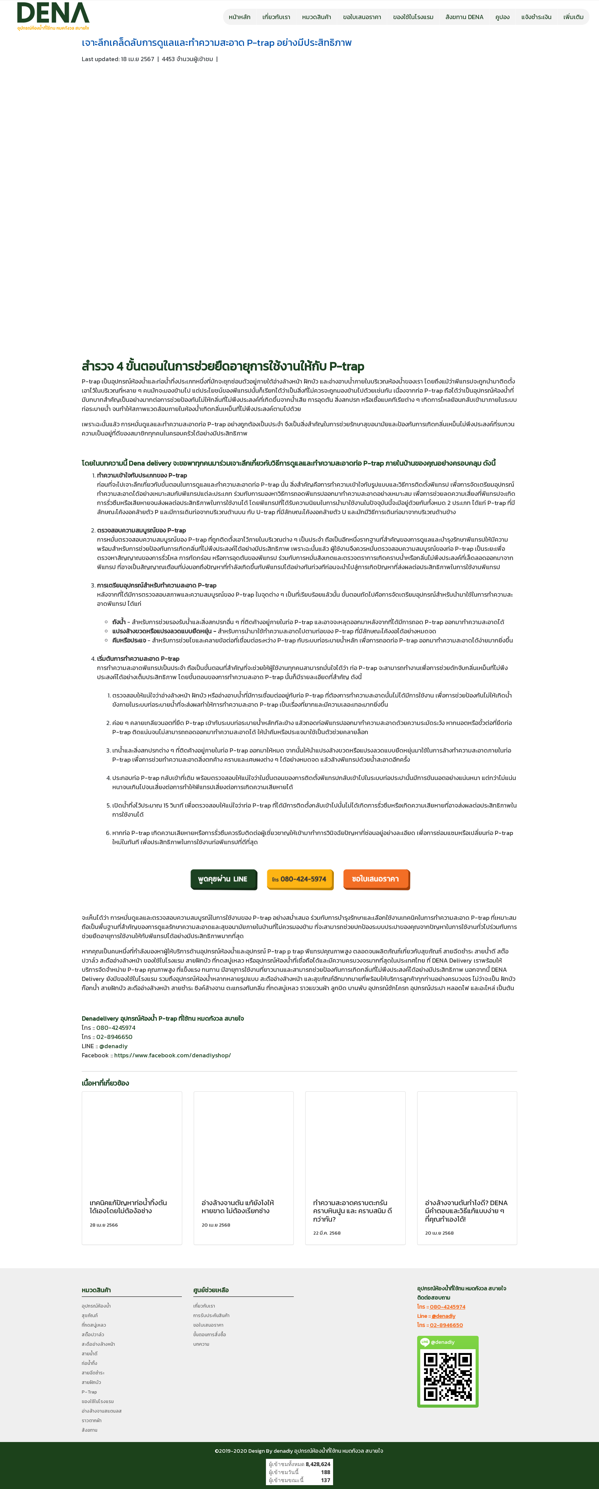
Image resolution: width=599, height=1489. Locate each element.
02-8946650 (114, 1036)
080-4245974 (115, 1027)
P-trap (346, 366)
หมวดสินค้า (316, 16)
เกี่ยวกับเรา (276, 16)
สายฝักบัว (91, 1382)
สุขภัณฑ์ (90, 1315)
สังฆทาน (89, 1430)
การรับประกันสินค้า (211, 1315)
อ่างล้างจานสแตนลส (102, 1411)
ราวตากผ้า (92, 1420)
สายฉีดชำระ (93, 1372)
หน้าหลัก (240, 16)
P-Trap (89, 1392)
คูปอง (502, 16)
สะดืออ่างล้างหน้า (98, 1344)
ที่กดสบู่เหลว (94, 1325)
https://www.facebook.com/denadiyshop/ (172, 1055)
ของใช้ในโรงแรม (413, 16)
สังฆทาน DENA (464, 16)
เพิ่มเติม (573, 16)
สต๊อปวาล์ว (93, 1334)
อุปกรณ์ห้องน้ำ (96, 1306)
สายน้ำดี (89, 1353)
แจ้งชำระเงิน (536, 16)
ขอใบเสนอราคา (362, 16)
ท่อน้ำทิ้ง (89, 1363)
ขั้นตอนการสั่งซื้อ (209, 1334)
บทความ (201, 1344)
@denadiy (113, 1045)
